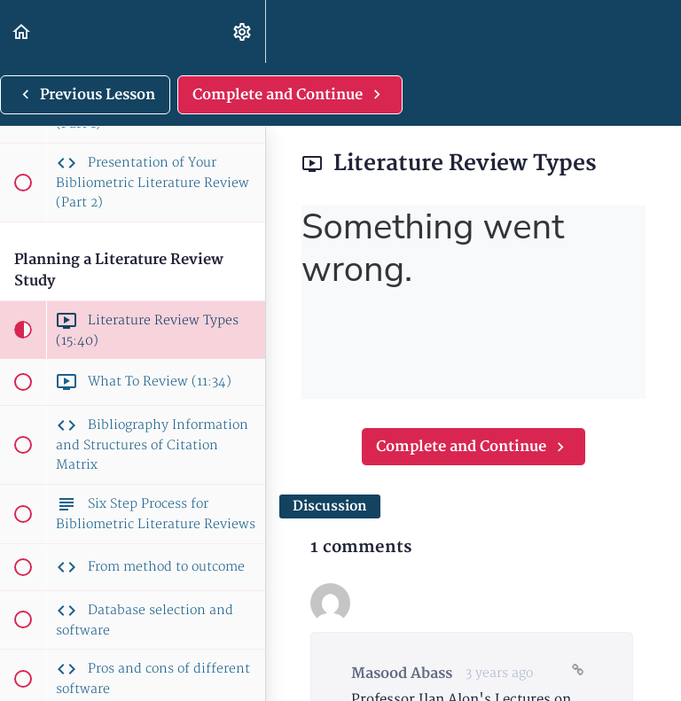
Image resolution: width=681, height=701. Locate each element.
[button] (22, 31)
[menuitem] (243, 31)
